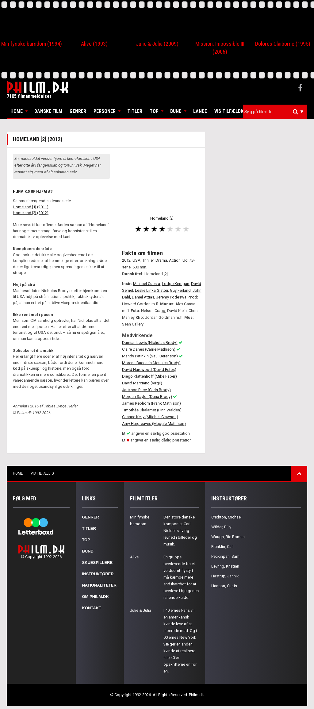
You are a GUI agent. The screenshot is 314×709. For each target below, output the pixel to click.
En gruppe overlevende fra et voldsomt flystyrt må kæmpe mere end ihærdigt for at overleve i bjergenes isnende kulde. (181, 577)
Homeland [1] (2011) (30, 207)
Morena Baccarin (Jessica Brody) (151, 362)
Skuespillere (97, 562)
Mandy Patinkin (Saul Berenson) (150, 356)
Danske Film (48, 111)
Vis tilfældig (229, 111)
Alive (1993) (94, 43)
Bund (176, 111)
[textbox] (276, 111)
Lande (200, 111)
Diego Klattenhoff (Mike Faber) (149, 376)
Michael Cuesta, (147, 283)
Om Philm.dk (95, 596)
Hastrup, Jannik (225, 576)
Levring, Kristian (225, 566)
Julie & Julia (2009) (157, 43)
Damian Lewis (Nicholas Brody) (150, 342)
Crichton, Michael (226, 517)
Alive (134, 557)
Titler (134, 111)
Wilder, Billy (221, 527)
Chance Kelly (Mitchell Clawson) (150, 416)
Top (154, 111)
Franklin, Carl (222, 546)
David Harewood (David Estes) (149, 369)
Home (16, 111)
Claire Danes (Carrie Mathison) (148, 349)
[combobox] (275, 112)
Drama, (161, 260)
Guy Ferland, (181, 290)
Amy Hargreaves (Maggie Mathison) (154, 423)
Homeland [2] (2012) (30, 212)
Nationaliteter (99, 585)
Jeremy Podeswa (171, 297)
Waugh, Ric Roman (228, 536)
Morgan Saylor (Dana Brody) (147, 396)
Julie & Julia (140, 610)
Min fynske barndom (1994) (31, 43)
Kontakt (91, 608)
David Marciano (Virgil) (142, 383)
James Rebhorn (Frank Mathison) (151, 403)
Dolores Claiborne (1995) (282, 43)
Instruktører (97, 574)
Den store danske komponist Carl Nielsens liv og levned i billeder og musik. (180, 530)
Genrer (78, 111)
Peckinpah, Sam (225, 556)
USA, (136, 260)
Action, (175, 260)
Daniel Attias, (143, 297)
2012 (126, 260)
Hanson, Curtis (224, 586)
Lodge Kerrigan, (176, 283)
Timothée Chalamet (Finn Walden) (152, 410)
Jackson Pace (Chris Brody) (146, 389)
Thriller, (148, 260)
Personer (105, 111)
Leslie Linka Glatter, (152, 290)
